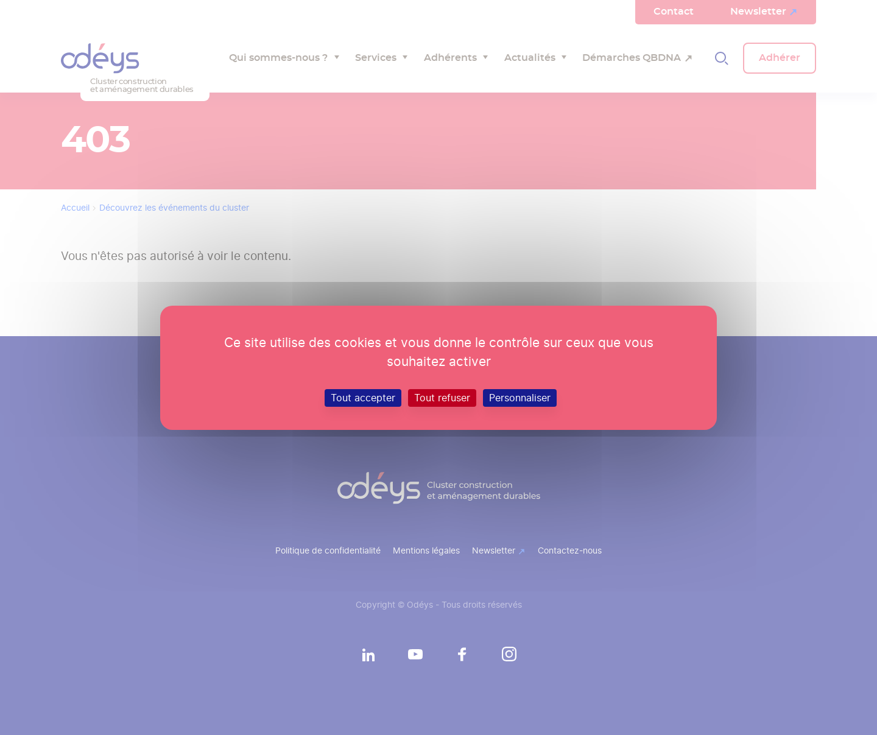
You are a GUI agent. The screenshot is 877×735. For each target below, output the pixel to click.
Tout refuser (442, 397)
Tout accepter (363, 397)
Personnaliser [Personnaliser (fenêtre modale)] (520, 397)
